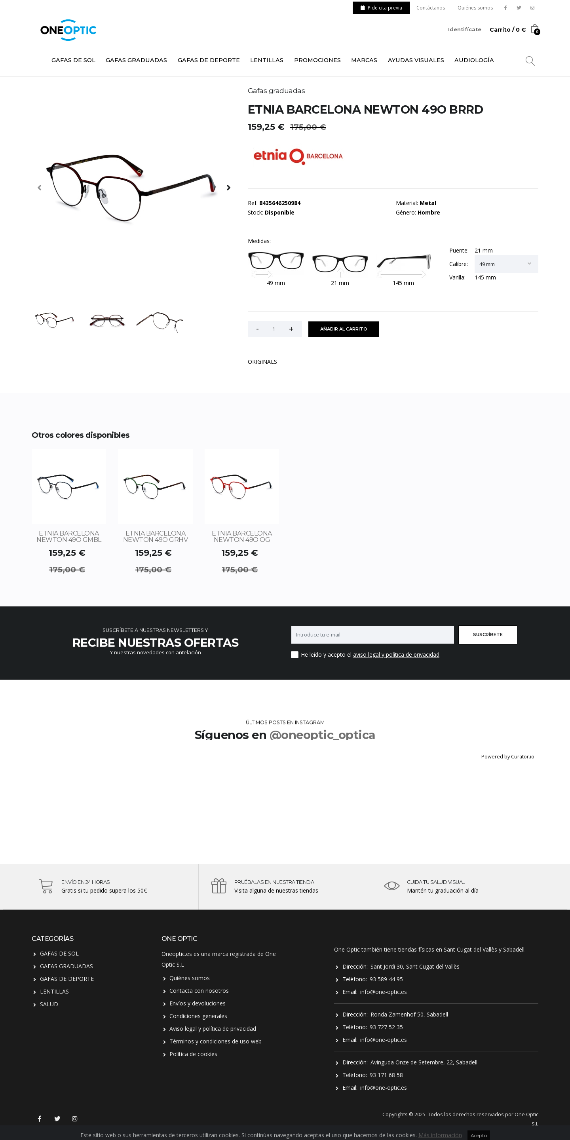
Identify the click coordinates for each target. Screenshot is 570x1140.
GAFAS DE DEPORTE (209, 60)
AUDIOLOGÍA (474, 60)
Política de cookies (193, 1054)
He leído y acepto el (326, 654)
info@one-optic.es (383, 992)
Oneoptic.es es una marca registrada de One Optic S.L (219, 959)
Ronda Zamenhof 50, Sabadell (409, 1014)
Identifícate (464, 29)
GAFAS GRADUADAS (136, 60)
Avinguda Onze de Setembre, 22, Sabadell (423, 1062)
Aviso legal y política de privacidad (212, 1028)
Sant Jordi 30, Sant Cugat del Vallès (415, 966)
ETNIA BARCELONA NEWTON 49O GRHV (155, 536)
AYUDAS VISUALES (416, 60)
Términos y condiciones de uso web (215, 1041)
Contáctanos (430, 7)
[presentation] (40, 187)
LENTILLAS (266, 60)
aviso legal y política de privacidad (396, 654)
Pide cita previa (381, 7)
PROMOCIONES (317, 60)
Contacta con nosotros (199, 990)
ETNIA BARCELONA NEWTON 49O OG (242, 536)
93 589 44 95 (386, 979)
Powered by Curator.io (507, 756)
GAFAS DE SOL (73, 60)
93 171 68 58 (386, 1075)
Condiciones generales (198, 1016)
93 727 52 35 (386, 1027)
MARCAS (364, 60)
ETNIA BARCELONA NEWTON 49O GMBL (68, 536)
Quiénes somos (475, 7)
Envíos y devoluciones (197, 1003)
